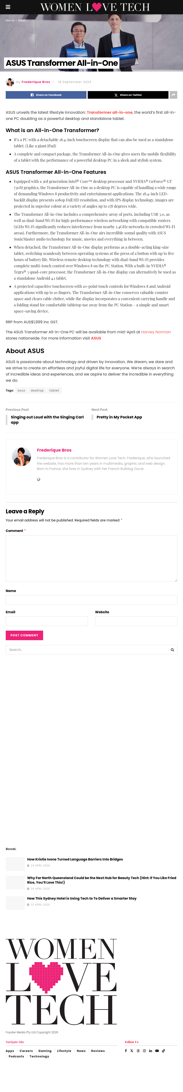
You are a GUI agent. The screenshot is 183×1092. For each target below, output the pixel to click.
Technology (39, 1057)
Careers (26, 1051)
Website (102, 612)
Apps (10, 1051)
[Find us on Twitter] (131, 1051)
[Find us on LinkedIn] (150, 1051)
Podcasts (16, 1057)
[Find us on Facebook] (126, 1051)
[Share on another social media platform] (173, 95)
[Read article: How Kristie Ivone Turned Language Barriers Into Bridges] (15, 864)
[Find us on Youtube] (157, 1051)
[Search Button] (172, 650)
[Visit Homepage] (95, 7)
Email (10, 612)
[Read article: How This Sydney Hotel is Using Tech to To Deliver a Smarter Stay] (15, 903)
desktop (37, 390)
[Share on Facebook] (46, 95)
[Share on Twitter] (128, 95)
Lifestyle (64, 1051)
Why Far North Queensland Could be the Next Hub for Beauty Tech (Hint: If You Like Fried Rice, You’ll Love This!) (101, 880)
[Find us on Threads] (138, 1051)
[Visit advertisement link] (91, 750)
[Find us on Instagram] (144, 1051)
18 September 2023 (74, 82)
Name (11, 591)
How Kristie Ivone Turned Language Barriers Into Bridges (75, 859)
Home (10, 20)
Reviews (98, 1051)
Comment (16, 531)
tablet (54, 390)
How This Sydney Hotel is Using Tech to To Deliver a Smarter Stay (82, 898)
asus (21, 390)
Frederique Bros (36, 82)
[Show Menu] (8, 7)
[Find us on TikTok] (163, 1051)
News (22, 20)
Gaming (45, 1051)
